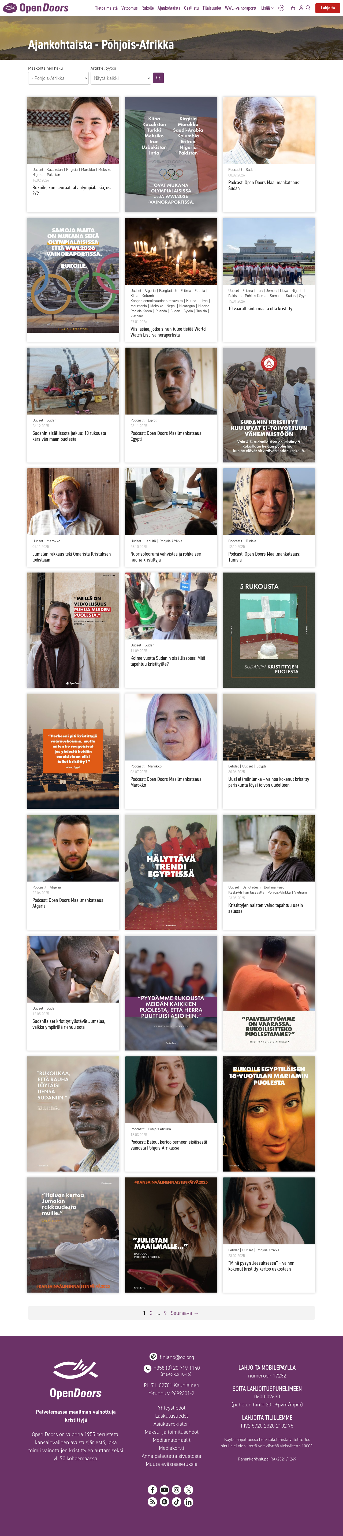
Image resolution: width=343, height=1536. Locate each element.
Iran (259, 291)
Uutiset (37, 170)
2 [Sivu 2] (152, 1312)
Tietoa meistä (106, 8)
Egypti (152, 420)
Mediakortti (171, 1447)
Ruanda (161, 311)
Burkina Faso (274, 887)
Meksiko (104, 170)
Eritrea (186, 291)
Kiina (134, 296)
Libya (204, 301)
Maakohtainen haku (45, 68)
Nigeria (37, 175)
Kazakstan (55, 170)
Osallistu (191, 8)
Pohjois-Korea (141, 311)
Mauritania (139, 306)
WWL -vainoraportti (241, 8)
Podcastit (235, 170)
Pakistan (53, 175)
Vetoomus (129, 8)
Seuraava (185, 1312)
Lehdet (233, 766)
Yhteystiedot (171, 1407)
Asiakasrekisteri (172, 1423)
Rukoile (147, 8)
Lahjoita (328, 8)
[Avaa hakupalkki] (308, 8)
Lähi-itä (150, 541)
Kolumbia (149, 296)
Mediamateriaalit (172, 1439)
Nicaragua (187, 306)
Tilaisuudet (212, 8)
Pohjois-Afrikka (170, 541)
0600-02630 (267, 1396)
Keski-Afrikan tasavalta (246, 892)
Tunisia (201, 311)
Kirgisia (72, 170)
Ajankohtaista (169, 8)
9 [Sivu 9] (166, 1312)
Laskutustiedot (171, 1415)
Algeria (150, 291)
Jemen (271, 291)
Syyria (188, 311)
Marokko (88, 170)
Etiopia (200, 291)
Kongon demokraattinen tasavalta (157, 301)
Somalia (276, 296)
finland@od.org (177, 1357)
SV (281, 8)
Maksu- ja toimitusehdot (172, 1431)
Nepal (171, 306)
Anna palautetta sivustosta (171, 1455)
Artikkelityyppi (103, 68)
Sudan (250, 170)
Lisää (269, 8)
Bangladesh (168, 291)
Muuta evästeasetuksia (171, 1463)
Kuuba (191, 301)
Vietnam (137, 316)
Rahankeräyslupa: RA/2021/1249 (267, 1459)
